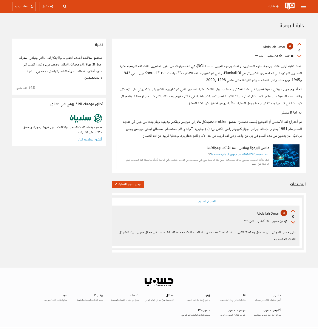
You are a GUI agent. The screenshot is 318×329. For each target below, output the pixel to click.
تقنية (288, 56)
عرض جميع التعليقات (128, 184)
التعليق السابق (206, 201)
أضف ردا (262, 222)
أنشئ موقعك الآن (90, 139)
